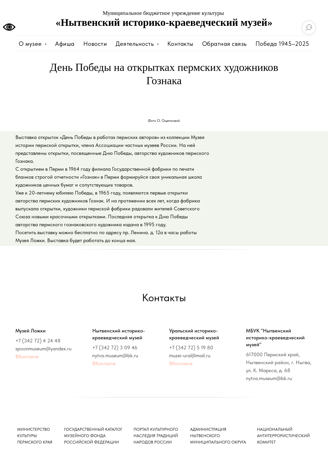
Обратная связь (224, 43)
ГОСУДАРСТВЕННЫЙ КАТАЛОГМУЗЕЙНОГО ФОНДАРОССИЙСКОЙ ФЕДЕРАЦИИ (93, 436)
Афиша (65, 43)
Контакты (180, 43)
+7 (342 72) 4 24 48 (37, 341)
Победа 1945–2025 (282, 43)
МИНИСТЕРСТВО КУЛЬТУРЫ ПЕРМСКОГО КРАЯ (34, 436)
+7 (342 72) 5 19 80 (191, 347)
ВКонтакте (27, 356)
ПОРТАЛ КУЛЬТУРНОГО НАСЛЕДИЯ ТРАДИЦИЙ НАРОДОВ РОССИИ (156, 436)
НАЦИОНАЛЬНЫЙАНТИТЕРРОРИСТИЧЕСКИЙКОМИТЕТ (283, 436)
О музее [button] (31, 43)
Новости (95, 43)
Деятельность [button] (136, 43)
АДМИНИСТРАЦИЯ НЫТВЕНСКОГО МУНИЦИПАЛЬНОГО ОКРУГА (218, 436)
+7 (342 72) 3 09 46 (114, 347)
